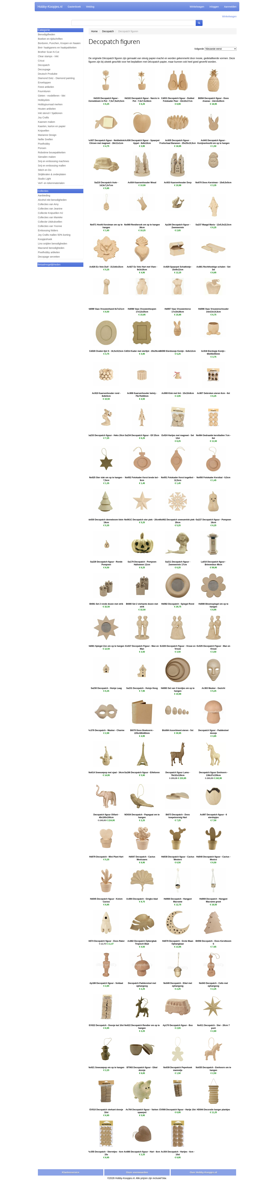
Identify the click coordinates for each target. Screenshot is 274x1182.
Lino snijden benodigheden (52, 243)
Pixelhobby (44, 143)
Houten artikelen (47, 108)
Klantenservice (70, 1172)
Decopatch (44, 65)
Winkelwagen (197, 6)
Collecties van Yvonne (50, 226)
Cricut (41, 60)
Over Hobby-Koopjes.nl (203, 1172)
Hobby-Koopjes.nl (50, 6)
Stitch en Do (44, 170)
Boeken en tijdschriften (50, 38)
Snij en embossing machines (53, 161)
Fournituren (44, 91)
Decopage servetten (49, 256)
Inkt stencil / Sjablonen (50, 113)
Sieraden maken (47, 156)
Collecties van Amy (48, 204)
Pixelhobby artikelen (49, 252)
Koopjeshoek (45, 239)
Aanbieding (44, 195)
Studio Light (44, 178)
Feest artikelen (46, 87)
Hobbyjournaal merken (50, 104)
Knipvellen (43, 130)
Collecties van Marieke (50, 217)
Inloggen (214, 6)
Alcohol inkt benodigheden (52, 199)
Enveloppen (44, 82)
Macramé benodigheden (51, 248)
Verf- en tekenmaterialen (51, 183)
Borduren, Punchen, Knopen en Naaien (59, 43)
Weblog (90, 6)
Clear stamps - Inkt (48, 56)
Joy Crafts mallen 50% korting (54, 234)
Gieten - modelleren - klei (51, 95)
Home (94, 31)
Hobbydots (44, 100)
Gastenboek (74, 6)
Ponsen (42, 148)
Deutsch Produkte (47, 73)
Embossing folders (48, 230)
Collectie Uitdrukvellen (50, 221)
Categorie (44, 30)
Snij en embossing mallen (52, 165)
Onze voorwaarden (137, 1172)
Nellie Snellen (45, 139)
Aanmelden (230, 6)
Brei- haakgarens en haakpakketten (57, 47)
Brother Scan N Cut (48, 52)
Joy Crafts (43, 117)
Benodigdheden (46, 34)
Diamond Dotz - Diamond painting (56, 78)
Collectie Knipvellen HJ (50, 213)
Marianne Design (47, 135)
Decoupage (44, 69)
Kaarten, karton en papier (52, 126)
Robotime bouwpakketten (52, 152)
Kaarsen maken (46, 121)
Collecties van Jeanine (50, 208)
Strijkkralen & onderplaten (52, 174)
